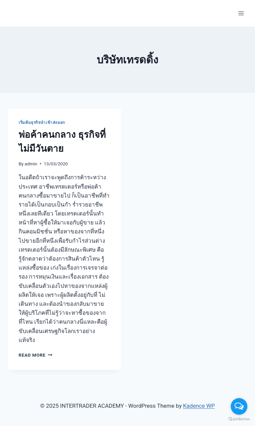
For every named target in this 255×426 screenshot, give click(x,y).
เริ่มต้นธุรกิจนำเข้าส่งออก (42, 122)
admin (31, 163)
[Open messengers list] (239, 406)
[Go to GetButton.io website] (239, 419)
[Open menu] (241, 13)
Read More (35, 355)
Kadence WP (199, 405)
